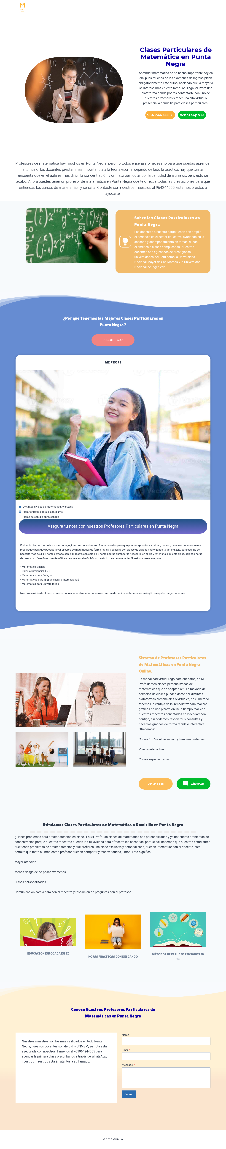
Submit (128, 1094)
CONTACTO (162, 8)
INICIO (76, 8)
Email (126, 1050)
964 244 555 (185, 8)
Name (125, 1034)
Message (128, 1064)
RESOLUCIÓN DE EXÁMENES (128, 8)
